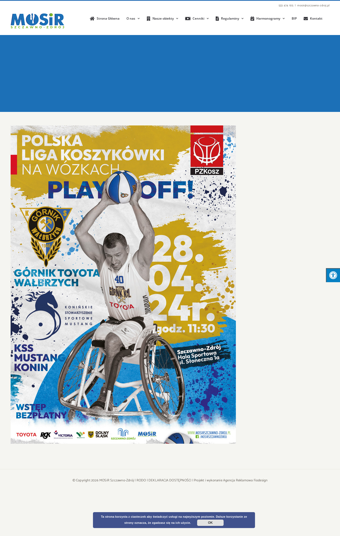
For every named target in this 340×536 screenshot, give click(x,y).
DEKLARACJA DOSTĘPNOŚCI (169, 480)
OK (210, 523)
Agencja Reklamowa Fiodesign (245, 480)
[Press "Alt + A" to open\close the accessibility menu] (333, 275)
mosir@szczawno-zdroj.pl (313, 5)
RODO (141, 480)
